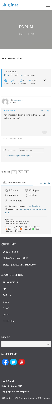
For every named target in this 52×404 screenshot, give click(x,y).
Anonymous (21, 75)
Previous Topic (12, 155)
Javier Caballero (33, 206)
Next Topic (27, 155)
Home (20, 33)
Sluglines (10, 5)
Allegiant (23, 398)
